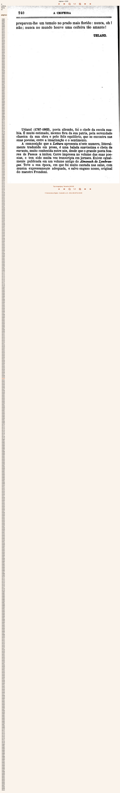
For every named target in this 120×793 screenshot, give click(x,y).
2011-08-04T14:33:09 (75, 193)
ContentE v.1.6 (63, 193)
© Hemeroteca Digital (51, 193)
